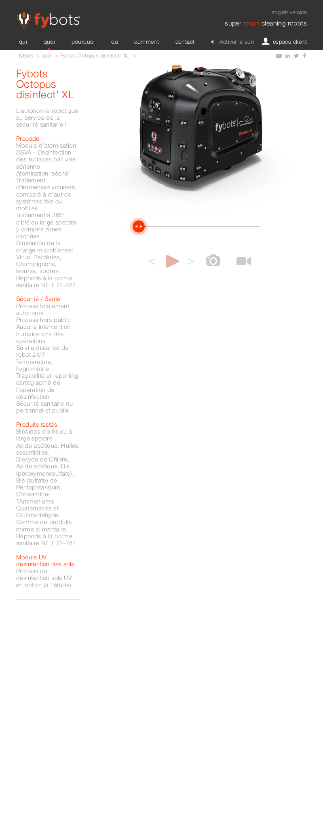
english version (289, 12)
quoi (49, 41)
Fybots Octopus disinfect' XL (94, 55)
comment (146, 41)
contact (185, 41)
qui (23, 41)
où (114, 41)
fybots (26, 55)
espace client (286, 41)
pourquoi (83, 41)
